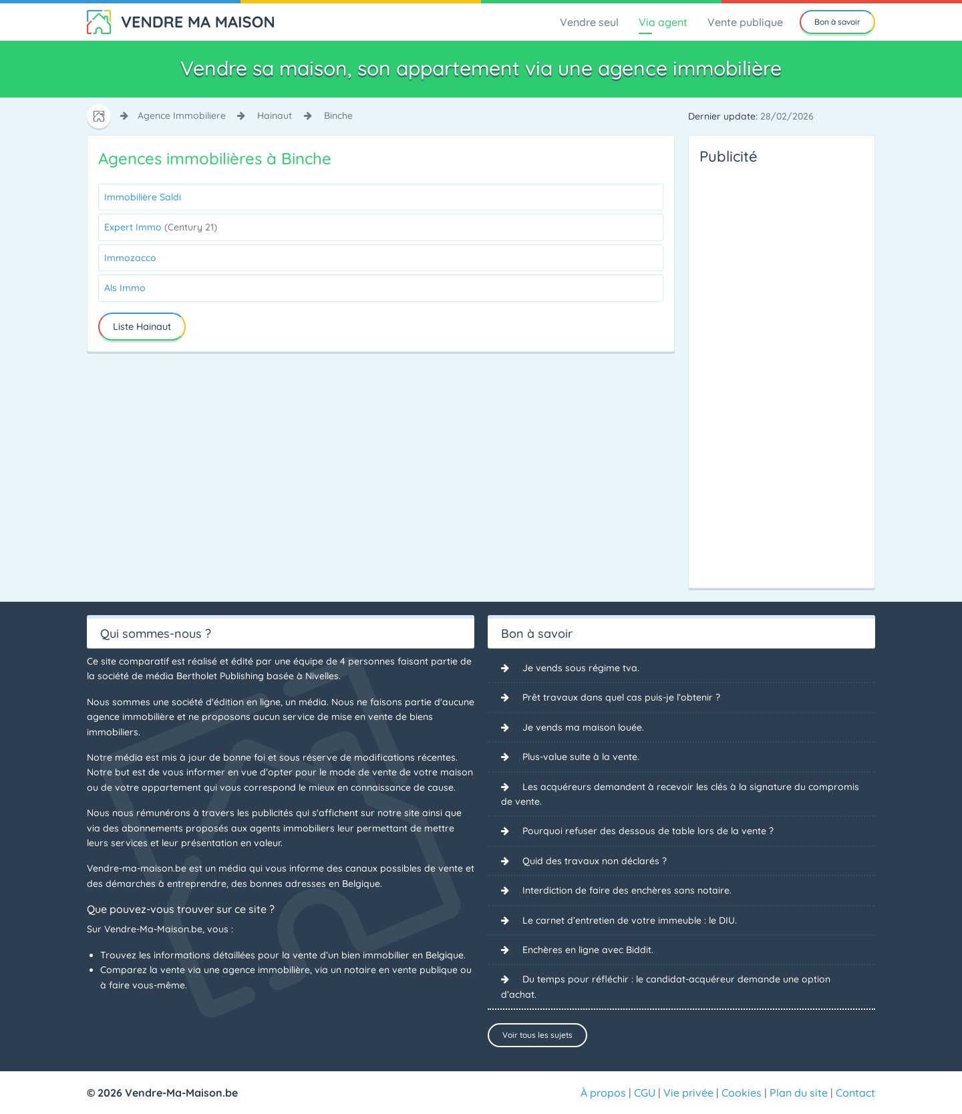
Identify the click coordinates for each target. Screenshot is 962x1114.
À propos (603, 1092)
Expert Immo (160, 227)
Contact (855, 1092)
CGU (644, 1092)
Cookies (742, 1092)
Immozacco (130, 258)
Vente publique (745, 22)
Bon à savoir (837, 22)
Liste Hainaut (142, 327)
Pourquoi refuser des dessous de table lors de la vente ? (648, 831)
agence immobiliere (182, 116)
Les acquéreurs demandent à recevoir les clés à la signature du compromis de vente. (680, 794)
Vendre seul (589, 22)
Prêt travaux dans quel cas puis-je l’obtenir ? (621, 697)
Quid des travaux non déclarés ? (594, 861)
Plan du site (799, 1092)
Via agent (663, 22)
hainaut (274, 116)
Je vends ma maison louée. (583, 727)
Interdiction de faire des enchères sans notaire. (627, 890)
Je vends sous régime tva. (580, 668)
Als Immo (125, 288)
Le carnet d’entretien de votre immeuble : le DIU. (629, 920)
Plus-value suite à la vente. (580, 757)
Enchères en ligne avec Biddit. (587, 950)
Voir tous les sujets (537, 1035)
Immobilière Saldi (142, 197)
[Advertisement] (752, 372)
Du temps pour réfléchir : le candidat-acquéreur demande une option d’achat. (665, 986)
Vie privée (688, 1092)
